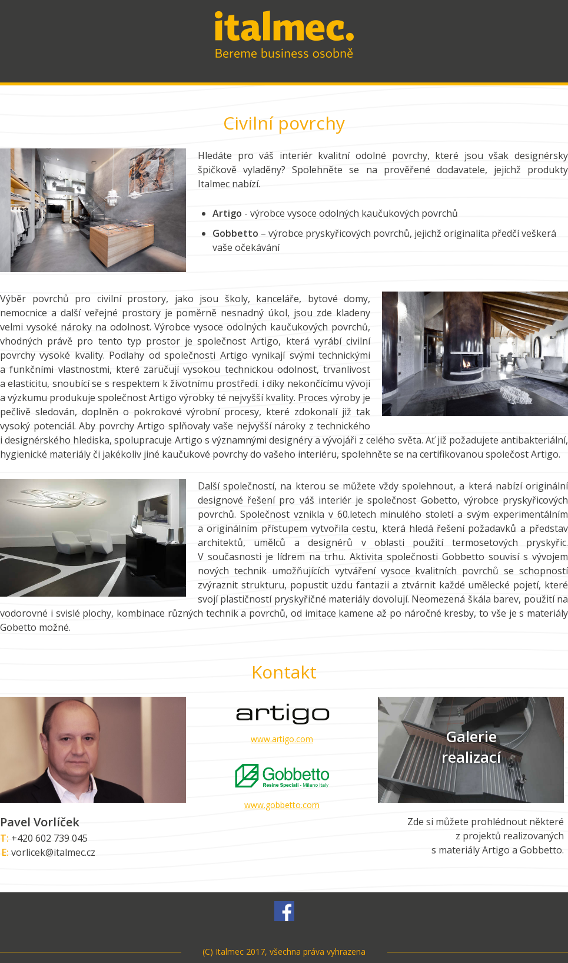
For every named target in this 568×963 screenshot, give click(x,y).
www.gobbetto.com (282, 804)
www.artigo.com (282, 738)
